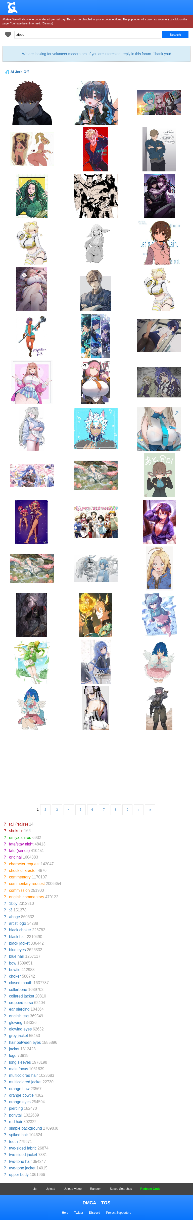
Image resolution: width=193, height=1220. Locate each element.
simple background (25, 1128)
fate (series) (19, 850)
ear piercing (19, 1009)
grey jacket (18, 1035)
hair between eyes (25, 1042)
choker (15, 976)
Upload (50, 1189)
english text (19, 1016)
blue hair (16, 956)
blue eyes (17, 950)
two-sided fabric (22, 1148)
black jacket (19, 943)
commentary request (27, 883)
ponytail (16, 1115)
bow (12, 963)
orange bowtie (21, 1095)
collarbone (18, 989)
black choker (20, 930)
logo (12, 1055)
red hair (15, 1122)
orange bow (19, 1089)
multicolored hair (23, 1075)
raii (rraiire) (18, 824)
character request (24, 864)
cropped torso (21, 1003)
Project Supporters (118, 1212)
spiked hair (18, 1135)
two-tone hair (20, 1161)
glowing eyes (20, 1029)
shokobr (16, 831)
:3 (10, 910)
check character (23, 870)
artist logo (17, 923)
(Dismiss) (47, 23)
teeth (13, 1141)
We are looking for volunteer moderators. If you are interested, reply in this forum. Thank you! (96, 54)
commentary (20, 877)
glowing (15, 1022)
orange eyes (20, 1102)
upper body (19, 1174)
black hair (17, 937)
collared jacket (21, 996)
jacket (14, 1049)
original (15, 857)
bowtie (14, 970)
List (35, 1189)
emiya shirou (20, 837)
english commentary (26, 897)
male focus (18, 1069)
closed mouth (20, 983)
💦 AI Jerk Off (17, 72)
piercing (16, 1108)
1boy (13, 903)
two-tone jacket (22, 1168)
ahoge (14, 917)
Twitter (78, 1212)
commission (19, 890)
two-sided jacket (23, 1155)
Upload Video (73, 1189)
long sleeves (20, 1062)
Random (95, 1189)
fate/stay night (21, 844)
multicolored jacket (25, 1082)
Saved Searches (121, 1189)
